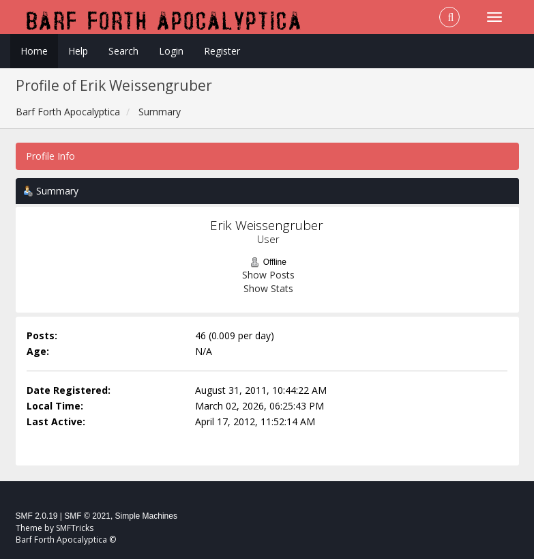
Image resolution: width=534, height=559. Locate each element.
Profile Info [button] (50, 155)
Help (78, 50)
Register (222, 50)
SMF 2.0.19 (37, 516)
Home (34, 50)
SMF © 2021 (87, 516)
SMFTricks (74, 528)
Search (123, 50)
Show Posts (268, 274)
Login (171, 50)
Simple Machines (146, 516)
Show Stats (268, 288)
